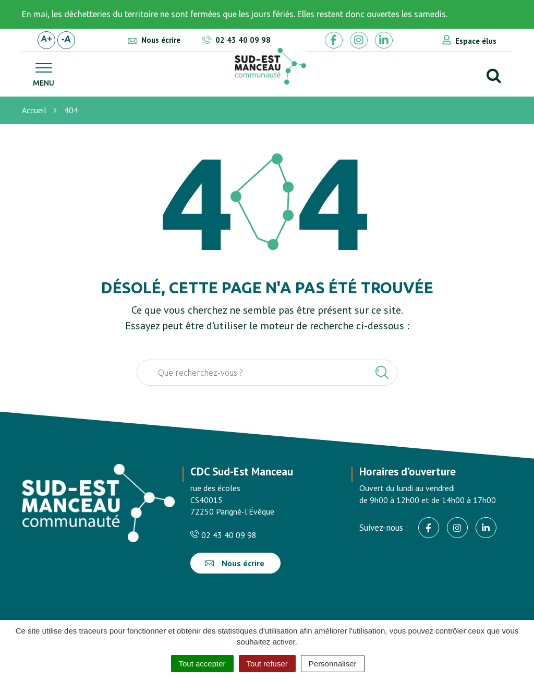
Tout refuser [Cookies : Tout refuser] (267, 663)
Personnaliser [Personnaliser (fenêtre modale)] (333, 663)
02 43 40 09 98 (223, 535)
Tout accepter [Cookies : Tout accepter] (202, 663)
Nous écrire (234, 563)
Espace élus (475, 41)
